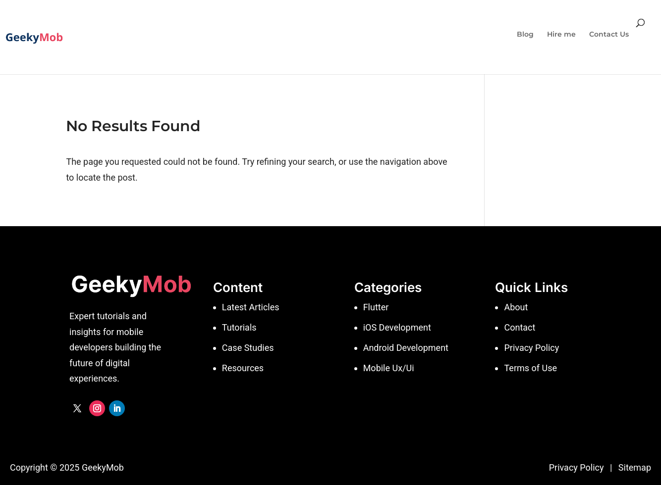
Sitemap (634, 467)
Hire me (561, 35)
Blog (525, 35)
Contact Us (609, 35)
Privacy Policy (576, 467)
